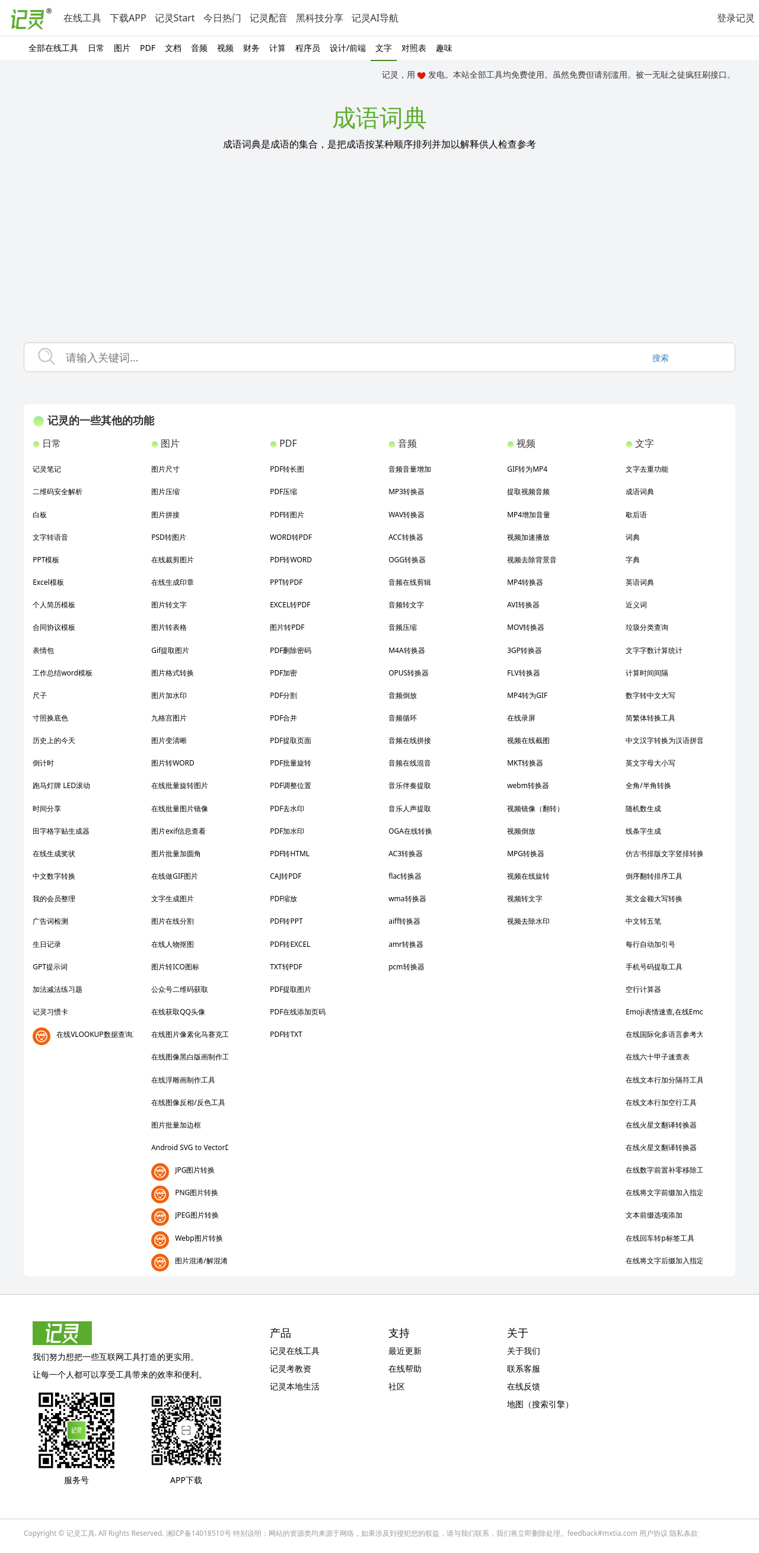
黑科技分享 (319, 17)
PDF (147, 47)
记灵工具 (80, 1533)
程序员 (307, 47)
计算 (277, 47)
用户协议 (653, 1533)
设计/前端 (348, 47)
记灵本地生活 (295, 1386)
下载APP (128, 17)
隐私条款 (683, 1533)
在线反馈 (523, 1386)
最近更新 (405, 1350)
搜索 (660, 357)
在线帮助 (405, 1368)
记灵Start (175, 17)
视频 (225, 47)
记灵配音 (269, 17)
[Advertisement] (379, 254)
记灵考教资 (290, 1368)
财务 (251, 47)
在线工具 (82, 17)
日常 (96, 47)
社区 (396, 1386)
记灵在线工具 (295, 1350)
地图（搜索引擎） (540, 1404)
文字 (383, 47)
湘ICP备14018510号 (198, 1533)
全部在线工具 (53, 47)
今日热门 (222, 17)
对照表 (413, 47)
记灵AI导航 (375, 17)
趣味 (444, 47)
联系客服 (523, 1368)
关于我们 (523, 1350)
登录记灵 (736, 17)
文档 (173, 47)
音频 (199, 47)
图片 (122, 47)
